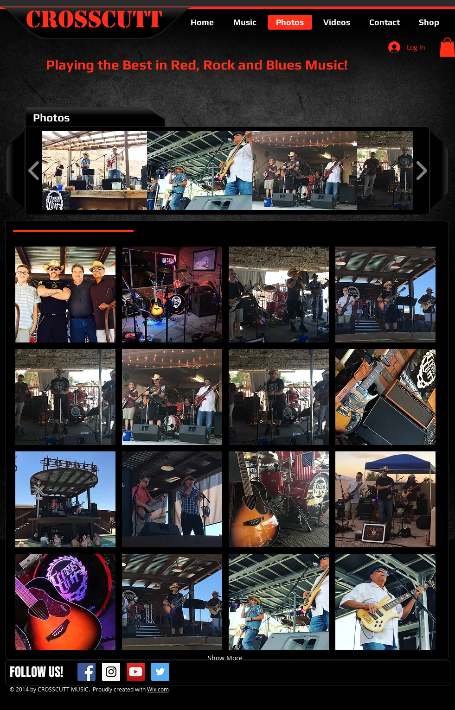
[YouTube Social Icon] (136, 672)
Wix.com (158, 689)
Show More (225, 657)
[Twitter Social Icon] (160, 672)
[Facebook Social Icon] (86, 672)
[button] (94, 170)
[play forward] (421, 170)
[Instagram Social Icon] (111, 672)
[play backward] (34, 170)
